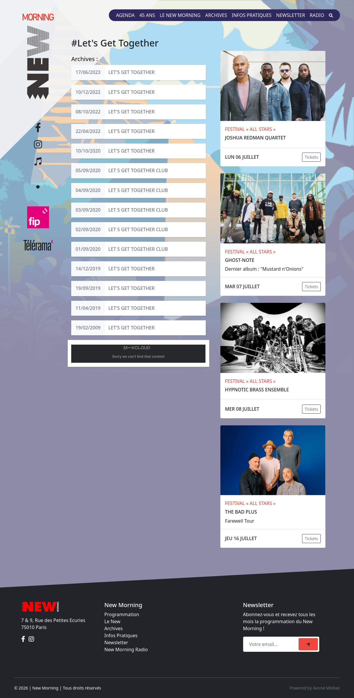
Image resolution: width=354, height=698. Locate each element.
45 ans (147, 15)
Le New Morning (180, 15)
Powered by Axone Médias (315, 688)
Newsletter (290, 15)
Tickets (311, 157)
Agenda (125, 15)
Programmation (121, 614)
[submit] (308, 644)
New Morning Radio (126, 649)
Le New (112, 621)
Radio (317, 15)
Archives (216, 15)
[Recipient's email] (272, 644)
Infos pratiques (251, 15)
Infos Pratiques (121, 635)
